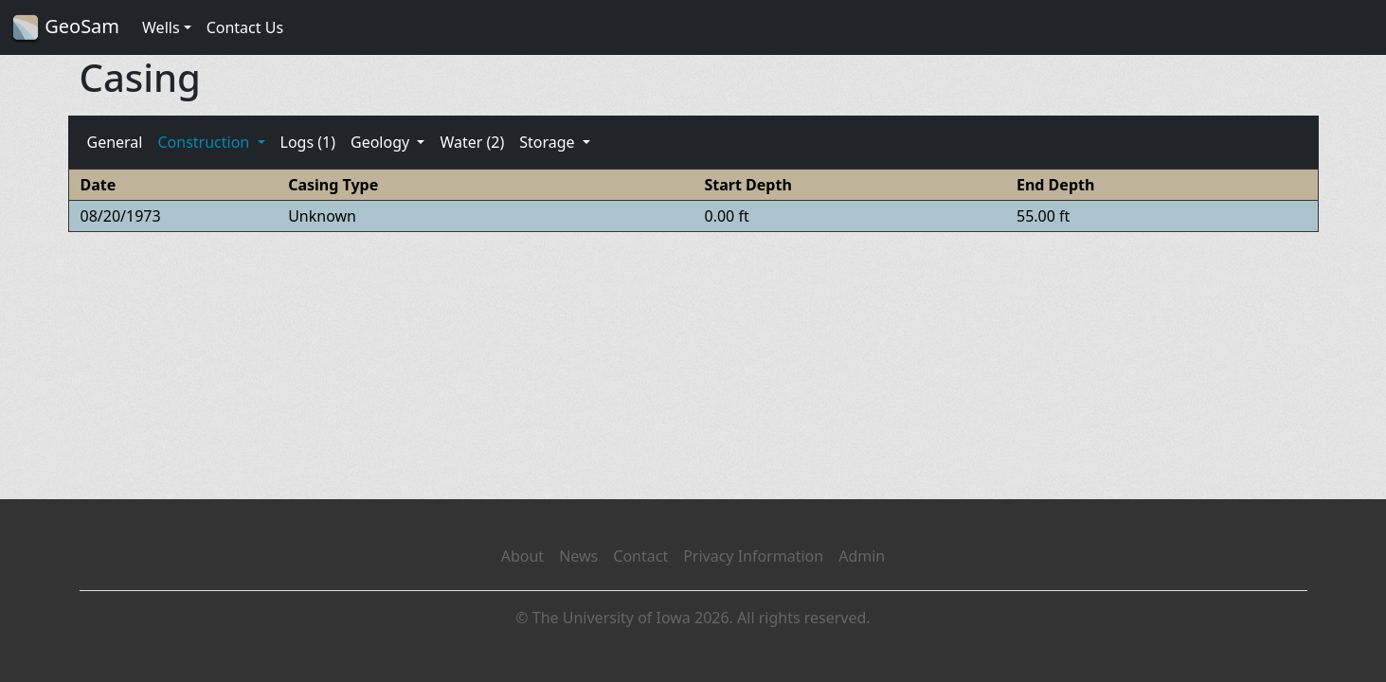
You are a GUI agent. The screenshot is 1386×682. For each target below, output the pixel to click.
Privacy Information (753, 556)
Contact (640, 556)
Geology (382, 142)
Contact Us (245, 27)
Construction (205, 142)
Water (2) (472, 142)
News (578, 556)
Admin (861, 556)
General (115, 142)
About (522, 556)
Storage (549, 142)
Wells (161, 27)
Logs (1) (307, 142)
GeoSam (65, 28)
